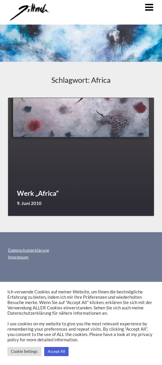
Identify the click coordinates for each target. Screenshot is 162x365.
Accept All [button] (56, 351)
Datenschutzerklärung (28, 250)
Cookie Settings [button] (24, 351)
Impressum (18, 256)
